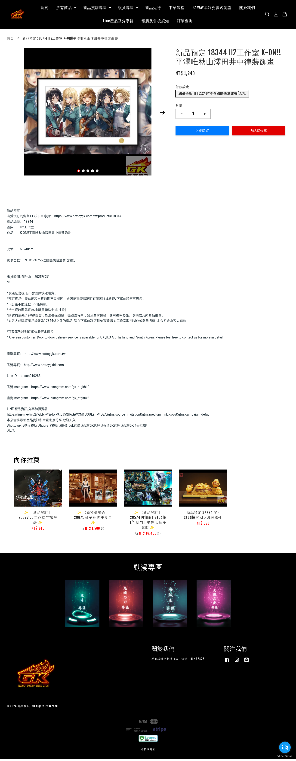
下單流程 (177, 8)
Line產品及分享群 (118, 22)
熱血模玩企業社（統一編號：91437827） (179, 661)
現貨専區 (128, 8)
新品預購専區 (97, 8)
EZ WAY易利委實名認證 (211, 8)
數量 (179, 108)
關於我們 (247, 8)
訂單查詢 (185, 22)
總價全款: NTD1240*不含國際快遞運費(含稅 (212, 96)
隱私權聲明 (148, 751)
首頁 (44, 8)
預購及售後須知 (155, 22)
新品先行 (153, 8)
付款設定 (182, 89)
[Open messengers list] (285, 747)
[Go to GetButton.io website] (285, 756)
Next (162, 115)
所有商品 (66, 8)
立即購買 (202, 133)
